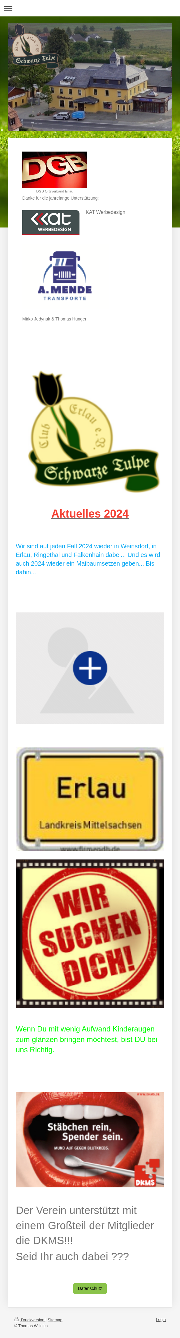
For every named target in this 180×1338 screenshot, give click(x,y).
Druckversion (29, 1320)
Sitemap (55, 1320)
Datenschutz (90, 1288)
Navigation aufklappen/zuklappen (90, 8)
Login (161, 1319)
